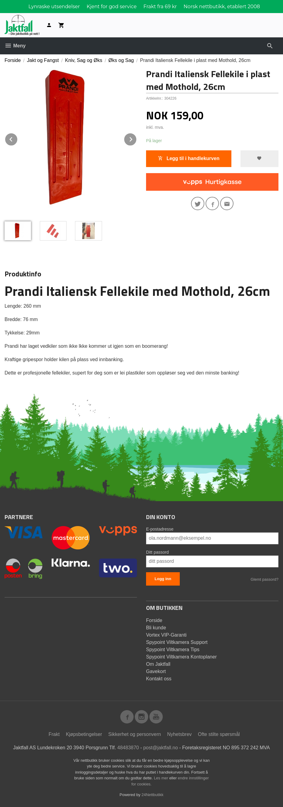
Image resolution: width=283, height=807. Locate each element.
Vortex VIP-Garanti (166, 635)
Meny (15, 45)
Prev (17, 138)
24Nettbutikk (152, 794)
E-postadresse (159, 529)
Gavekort (156, 671)
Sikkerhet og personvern (134, 734)
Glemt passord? (264, 579)
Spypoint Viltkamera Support (176, 642)
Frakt (54, 734)
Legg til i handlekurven (189, 158)
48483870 (128, 747)
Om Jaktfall (158, 664)
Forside (13, 60)
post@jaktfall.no (160, 747)
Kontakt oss (159, 678)
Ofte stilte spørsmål (219, 734)
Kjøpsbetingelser (84, 734)
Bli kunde (156, 627)
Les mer (161, 778)
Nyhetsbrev (179, 734)
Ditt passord (157, 552)
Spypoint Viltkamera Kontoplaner (181, 656)
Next (136, 138)
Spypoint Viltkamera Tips (172, 649)
